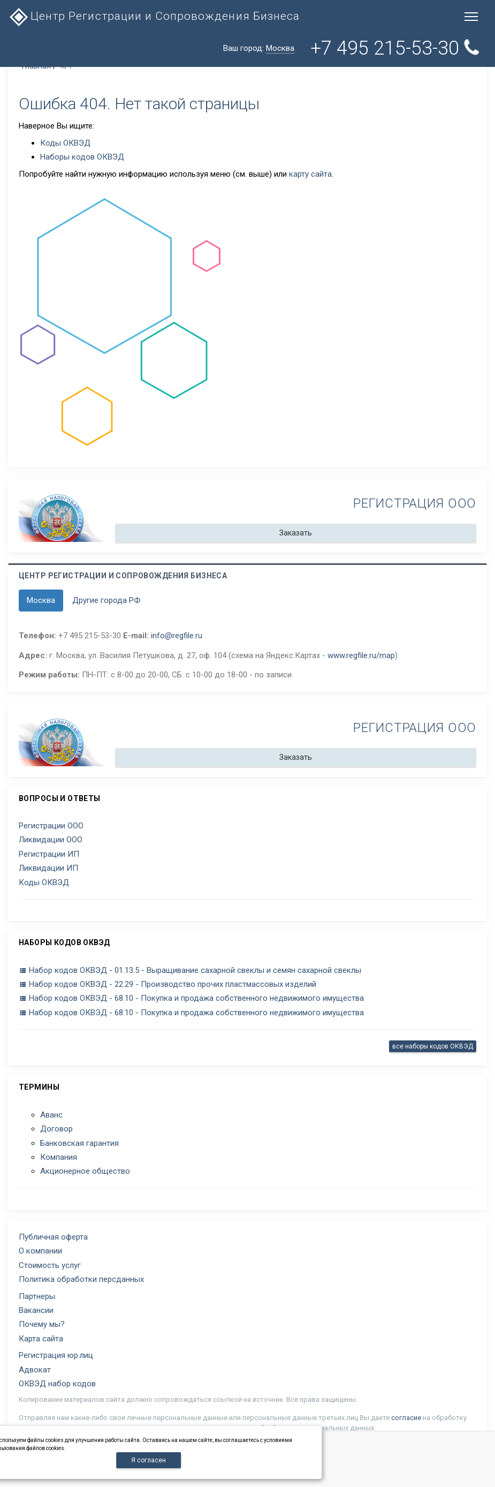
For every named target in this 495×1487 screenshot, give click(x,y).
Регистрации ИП (49, 854)
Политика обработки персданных (81, 1279)
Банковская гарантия (79, 1143)
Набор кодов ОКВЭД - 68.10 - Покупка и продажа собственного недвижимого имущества (191, 998)
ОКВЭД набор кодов (57, 1383)
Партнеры (37, 1296)
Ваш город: (258, 48)
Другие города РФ (106, 600)
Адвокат (35, 1370)
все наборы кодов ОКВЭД (432, 1046)
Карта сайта (41, 1338)
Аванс (51, 1115)
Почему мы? (42, 1324)
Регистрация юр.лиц (56, 1355)
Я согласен (148, 1460)
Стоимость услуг (50, 1265)
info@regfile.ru (176, 635)
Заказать (295, 533)
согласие (406, 1418)
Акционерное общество (85, 1171)
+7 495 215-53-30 (396, 48)
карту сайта (310, 174)
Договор (56, 1129)
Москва (41, 600)
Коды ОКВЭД (65, 143)
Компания (58, 1157)
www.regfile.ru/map (361, 655)
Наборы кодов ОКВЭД (82, 157)
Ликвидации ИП (48, 868)
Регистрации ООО (51, 826)
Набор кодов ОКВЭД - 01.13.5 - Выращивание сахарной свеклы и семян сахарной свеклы (190, 970)
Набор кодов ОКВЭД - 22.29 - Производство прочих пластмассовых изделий (167, 984)
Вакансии (36, 1310)
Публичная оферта (53, 1237)
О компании (40, 1251)
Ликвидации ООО (50, 839)
